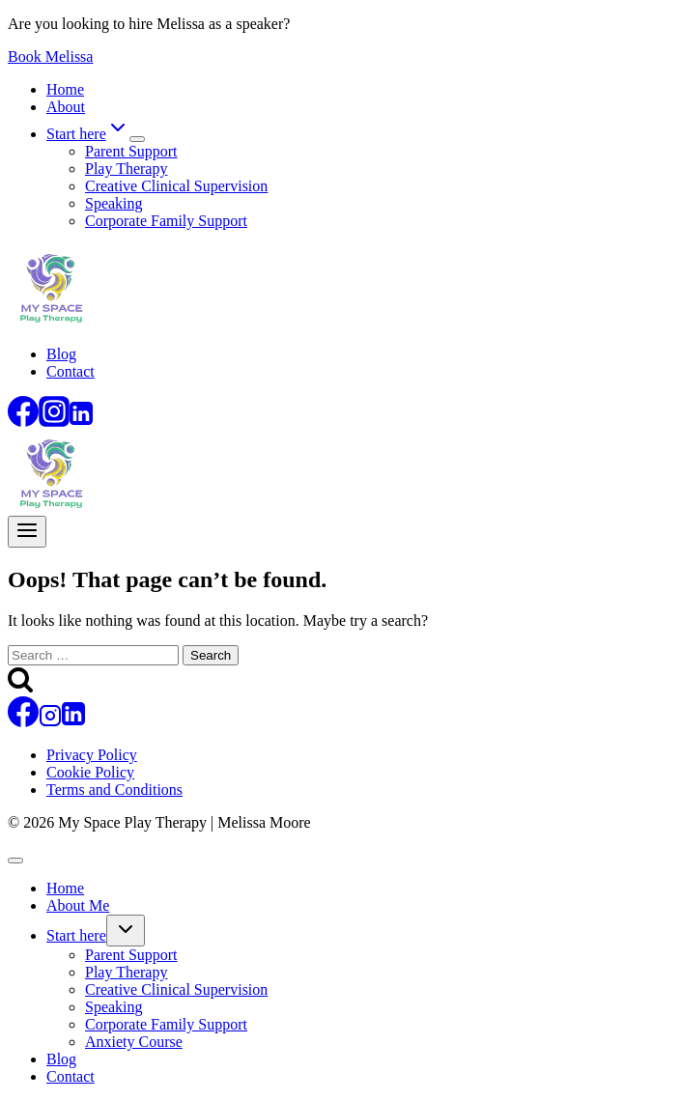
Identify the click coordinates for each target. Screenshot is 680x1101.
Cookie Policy (90, 772)
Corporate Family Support (166, 220)
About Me (77, 905)
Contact (70, 371)
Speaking (114, 203)
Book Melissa (50, 56)
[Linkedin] (81, 421)
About (65, 107)
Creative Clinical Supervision (176, 186)
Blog (61, 354)
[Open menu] (27, 532)
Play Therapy (126, 168)
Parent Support (131, 151)
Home (65, 89)
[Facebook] (23, 421)
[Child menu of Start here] (137, 139)
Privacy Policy (91, 755)
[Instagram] (54, 421)
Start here (76, 935)
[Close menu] (15, 860)
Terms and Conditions (114, 789)
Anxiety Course (134, 1041)
